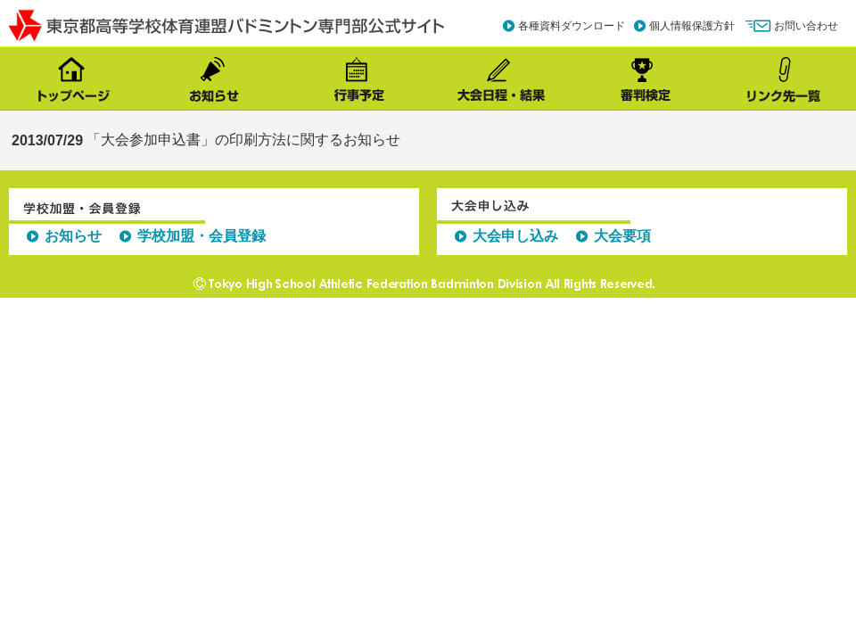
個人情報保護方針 (692, 26)
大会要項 (622, 235)
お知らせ (73, 235)
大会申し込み (515, 235)
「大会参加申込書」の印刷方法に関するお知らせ (243, 139)
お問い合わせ (806, 26)
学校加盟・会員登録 (201, 235)
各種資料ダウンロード (571, 26)
